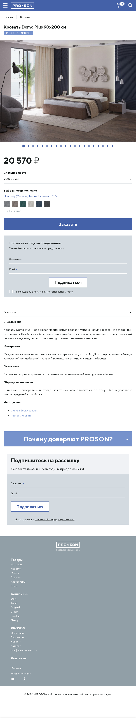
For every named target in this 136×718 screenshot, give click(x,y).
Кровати (16, 569)
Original (15, 607)
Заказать (68, 224)
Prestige (15, 616)
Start (13, 598)
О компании (18, 633)
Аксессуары (18, 581)
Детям (14, 586)
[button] (23, 146)
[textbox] (64, 179)
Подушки (16, 577)
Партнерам (17, 637)
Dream (14, 611)
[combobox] (68, 179)
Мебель (15, 573)
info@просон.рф (21, 673)
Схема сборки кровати (24, 410)
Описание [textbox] (10, 312)
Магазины (16, 668)
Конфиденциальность (24, 650)
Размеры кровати (21, 415)
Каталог (16, 646)
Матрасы (16, 564)
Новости (16, 641)
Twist (14, 603)
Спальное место (15, 172)
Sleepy (14, 620)
